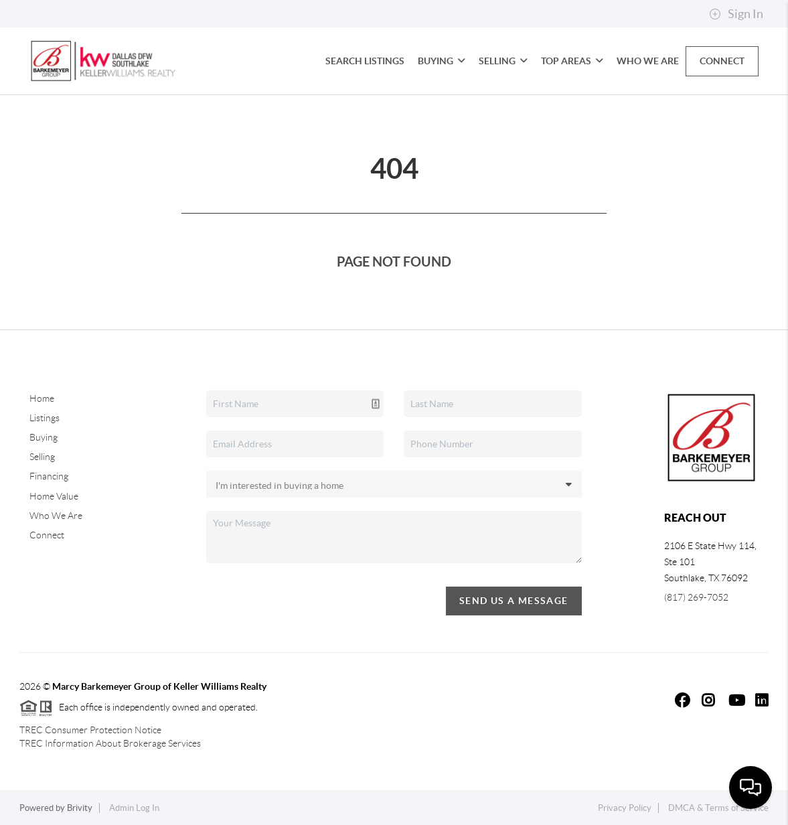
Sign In (736, 14)
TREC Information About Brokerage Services (110, 743)
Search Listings (364, 61)
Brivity (79, 808)
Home (41, 398)
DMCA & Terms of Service (718, 808)
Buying (441, 61)
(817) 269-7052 (696, 597)
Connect (722, 61)
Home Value (53, 496)
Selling (503, 61)
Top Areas (572, 61)
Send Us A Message (513, 600)
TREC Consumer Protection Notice (90, 730)
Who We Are (648, 61)
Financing (48, 476)
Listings (44, 417)
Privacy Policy (624, 808)
